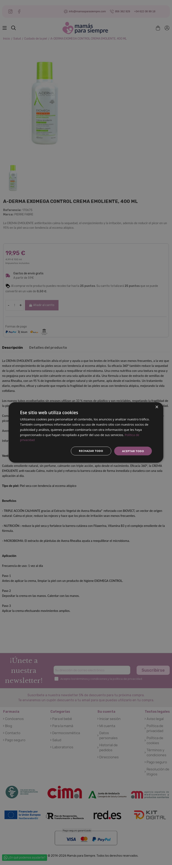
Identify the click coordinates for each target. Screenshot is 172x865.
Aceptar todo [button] (132, 451)
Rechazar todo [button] (89, 451)
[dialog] (86, 432)
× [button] (156, 407)
